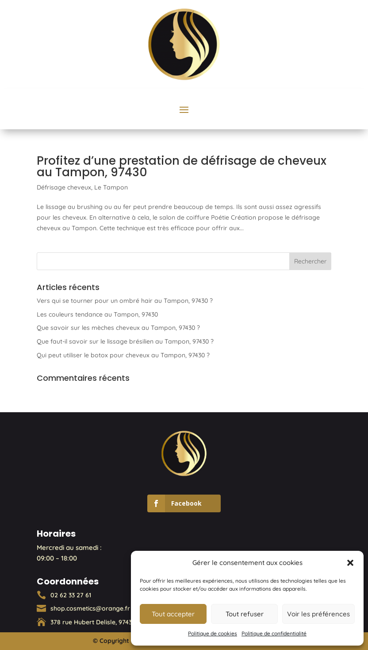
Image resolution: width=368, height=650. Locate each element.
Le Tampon (111, 187)
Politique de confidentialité (274, 633)
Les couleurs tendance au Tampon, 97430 (97, 314)
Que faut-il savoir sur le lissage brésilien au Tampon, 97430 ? (125, 341)
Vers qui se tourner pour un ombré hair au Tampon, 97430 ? (125, 301)
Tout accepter (173, 614)
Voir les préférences (318, 614)
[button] (350, 562)
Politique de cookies (212, 633)
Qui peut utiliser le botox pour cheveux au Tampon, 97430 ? (123, 355)
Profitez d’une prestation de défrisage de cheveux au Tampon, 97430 (181, 166)
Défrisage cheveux (64, 187)
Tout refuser (245, 614)
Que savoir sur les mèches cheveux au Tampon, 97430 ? (118, 328)
